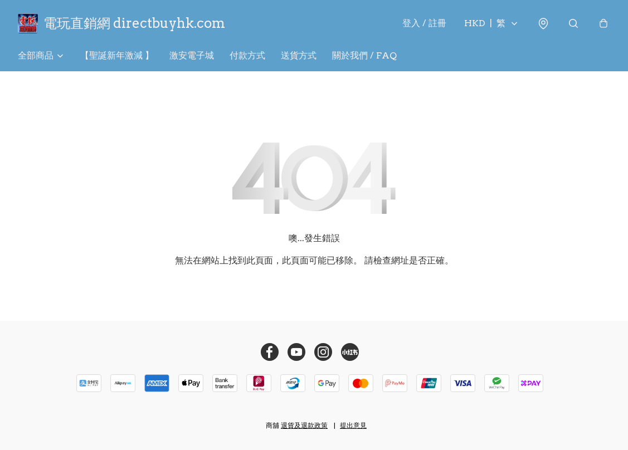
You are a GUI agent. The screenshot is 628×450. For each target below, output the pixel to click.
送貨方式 (299, 55)
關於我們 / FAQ (364, 55)
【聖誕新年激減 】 (117, 55)
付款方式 (247, 55)
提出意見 (353, 425)
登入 (424, 23)
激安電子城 (191, 55)
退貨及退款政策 (304, 425)
